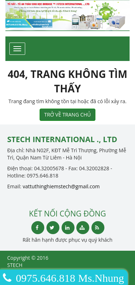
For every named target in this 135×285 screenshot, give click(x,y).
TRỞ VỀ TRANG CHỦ (67, 114)
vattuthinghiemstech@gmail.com (61, 186)
